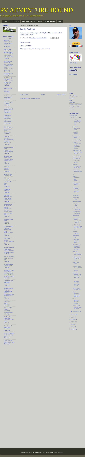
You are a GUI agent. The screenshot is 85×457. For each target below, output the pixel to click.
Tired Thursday (77, 156)
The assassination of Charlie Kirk (8, 110)
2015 (72, 322)
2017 (72, 326)
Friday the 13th (7, 97)
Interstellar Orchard (7, 167)
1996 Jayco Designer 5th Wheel (32, 21)
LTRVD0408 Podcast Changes (8, 311)
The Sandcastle (8, 96)
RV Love (6, 126)
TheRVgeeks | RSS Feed (8, 78)
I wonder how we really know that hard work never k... (76, 282)
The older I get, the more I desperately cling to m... (77, 247)
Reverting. (6, 222)
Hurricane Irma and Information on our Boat (9, 296)
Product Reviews (50, 21)
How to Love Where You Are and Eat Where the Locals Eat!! (8, 51)
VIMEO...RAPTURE (9, 342)
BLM (70, 100)
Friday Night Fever (76, 204)
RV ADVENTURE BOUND (36, 10)
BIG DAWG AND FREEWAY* (8, 281)
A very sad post (8, 265)
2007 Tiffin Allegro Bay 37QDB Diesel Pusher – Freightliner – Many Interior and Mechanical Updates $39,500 (9, 69)
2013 (72, 317)
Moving (5, 303)
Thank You (6, 169)
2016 (72, 324)
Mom (5, 184)
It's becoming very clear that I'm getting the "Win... (77, 227)
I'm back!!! (6, 103)
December (76, 311)
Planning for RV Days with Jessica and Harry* (8, 229)
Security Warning (76, 232)
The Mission (76, 195)
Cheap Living (73, 96)
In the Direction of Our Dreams (9, 248)
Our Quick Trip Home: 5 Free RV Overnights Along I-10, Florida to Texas (9, 274)
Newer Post (24, 95)
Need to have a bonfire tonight (77, 170)
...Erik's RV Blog (8, 108)
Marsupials (6, 91)
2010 (72, 115)
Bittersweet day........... (76, 236)
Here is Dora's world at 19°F (77, 288)
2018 (72, 329)
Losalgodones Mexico (75, 104)
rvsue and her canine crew (8, 157)
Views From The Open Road (8, 326)
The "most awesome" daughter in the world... (76, 301)
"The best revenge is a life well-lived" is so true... (77, 275)
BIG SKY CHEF (8, 341)
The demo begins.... (76, 132)
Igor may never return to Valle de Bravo (8, 43)
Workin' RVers (8, 174)
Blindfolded (76, 215)
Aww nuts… (7, 283)
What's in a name (76, 263)
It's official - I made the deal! (76, 241)
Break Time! (7, 328)
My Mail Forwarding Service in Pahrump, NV (9, 141)
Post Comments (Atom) (33, 98)
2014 (72, 319)
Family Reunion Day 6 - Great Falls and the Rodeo (9, 120)
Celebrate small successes (77, 212)
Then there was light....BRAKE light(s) (77, 152)
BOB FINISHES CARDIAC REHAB (8, 56)
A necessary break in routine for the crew (8, 160)
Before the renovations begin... (76, 128)
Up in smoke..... (77, 174)
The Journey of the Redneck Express (8, 206)
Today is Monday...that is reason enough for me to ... (77, 145)
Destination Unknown (7, 190)
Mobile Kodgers (8, 102)
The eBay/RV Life (9, 270)
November (76, 118)
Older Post (61, 95)
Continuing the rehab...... (77, 136)
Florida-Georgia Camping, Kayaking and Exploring (8, 290)
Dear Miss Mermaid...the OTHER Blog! (8, 197)
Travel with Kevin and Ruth (9, 39)
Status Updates (77, 201)
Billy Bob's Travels (7, 239)
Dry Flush (72, 98)
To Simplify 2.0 (8, 301)
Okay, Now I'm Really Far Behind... (9, 150)
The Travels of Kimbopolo (8, 317)
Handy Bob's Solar (74, 106)
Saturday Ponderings (76, 208)
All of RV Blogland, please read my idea (76, 294)
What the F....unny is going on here (77, 253)
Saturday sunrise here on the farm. (77, 166)
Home (5, 21)
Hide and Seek (7, 199)
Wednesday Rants (76, 198)
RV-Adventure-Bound (77, 183)
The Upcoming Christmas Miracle (77, 258)
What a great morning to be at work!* (77, 307)
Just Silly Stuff (14, 21)
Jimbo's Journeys (9, 256)
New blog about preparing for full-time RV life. (77, 122)
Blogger (61, 452)
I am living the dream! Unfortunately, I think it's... (77, 220)
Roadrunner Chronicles (7, 116)
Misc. (59, 21)
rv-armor (71, 109)
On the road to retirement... (8, 62)
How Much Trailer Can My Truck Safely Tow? (8, 82)
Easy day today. (77, 140)
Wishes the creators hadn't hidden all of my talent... (77, 190)
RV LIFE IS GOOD (9, 333)
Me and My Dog (8, 264)
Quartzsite (72, 102)
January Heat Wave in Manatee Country (9, 251)
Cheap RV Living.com (7, 137)
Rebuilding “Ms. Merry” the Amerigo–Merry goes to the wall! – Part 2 (8, 211)
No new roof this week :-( (77, 161)
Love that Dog (76, 158)
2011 (72, 314)
